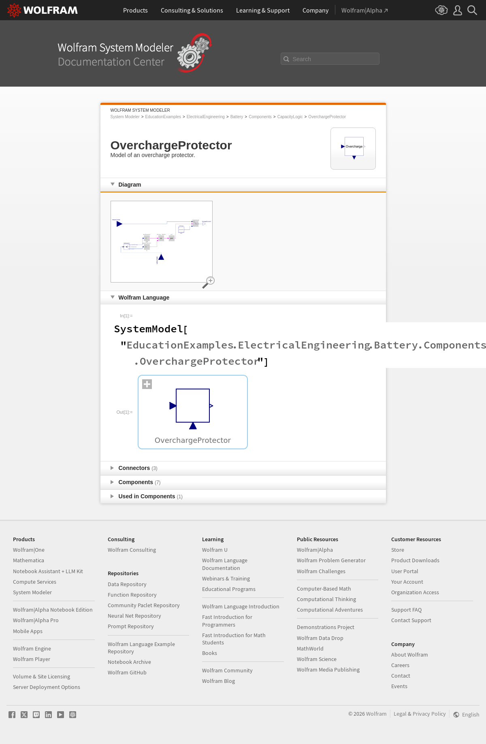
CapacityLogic (290, 117)
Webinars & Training (226, 578)
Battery (236, 117)
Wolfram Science (317, 659)
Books (209, 653)
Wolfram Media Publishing (328, 669)
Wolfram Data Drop (320, 638)
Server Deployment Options (46, 687)
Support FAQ (406, 609)
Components (260, 117)
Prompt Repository (131, 626)
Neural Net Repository (134, 615)
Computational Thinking (326, 599)
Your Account (407, 581)
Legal (400, 713)
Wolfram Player (31, 659)
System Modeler (125, 117)
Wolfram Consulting (132, 549)
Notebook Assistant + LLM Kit (48, 571)
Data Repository (127, 584)
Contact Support (411, 620)
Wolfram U (215, 549)
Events (399, 686)
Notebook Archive (129, 661)
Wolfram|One (29, 549)
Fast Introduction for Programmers (227, 620)
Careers (400, 665)
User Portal (404, 571)
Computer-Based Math (324, 588)
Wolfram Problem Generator (331, 560)
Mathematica (28, 560)
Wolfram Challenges (321, 571)
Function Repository (132, 594)
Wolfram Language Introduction (240, 606)
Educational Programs (229, 589)
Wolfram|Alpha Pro (36, 620)
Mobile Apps (28, 631)
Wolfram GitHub (127, 672)
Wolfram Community (227, 670)
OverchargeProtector (327, 117)
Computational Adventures (330, 609)
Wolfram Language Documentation (224, 564)
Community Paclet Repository (144, 605)
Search (302, 59)
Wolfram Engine (32, 648)
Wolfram (376, 713)
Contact (400, 675)
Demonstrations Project (325, 627)
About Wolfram (409, 654)
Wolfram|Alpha (315, 549)
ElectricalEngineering (206, 117)
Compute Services (34, 581)
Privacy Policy (429, 713)
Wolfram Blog (218, 680)
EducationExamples (163, 117)
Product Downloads (415, 560)
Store (397, 549)
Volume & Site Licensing (41, 676)
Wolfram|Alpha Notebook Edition (53, 609)
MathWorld (310, 648)
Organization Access (415, 592)
